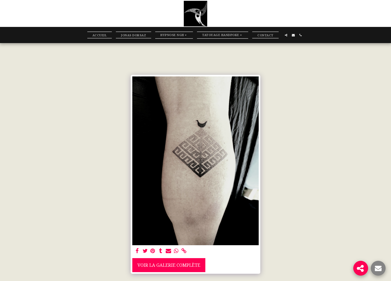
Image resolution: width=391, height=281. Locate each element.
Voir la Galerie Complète (168, 265)
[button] (174, 35)
